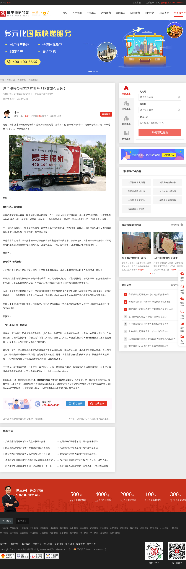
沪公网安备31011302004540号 (90, 549)
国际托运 (150, 12)
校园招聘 (69, 544)
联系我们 (15, 544)
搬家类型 (22, 80)
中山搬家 (94, 533)
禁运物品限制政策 (136, 191)
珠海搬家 (104, 533)
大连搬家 (164, 528)
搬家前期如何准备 (136, 209)
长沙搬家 (104, 528)
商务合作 (91, 544)
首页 (65, 12)
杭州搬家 (74, 528)
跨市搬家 (106, 12)
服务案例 (164, 12)
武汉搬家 (94, 528)
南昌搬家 (24, 533)
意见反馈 (48, 544)
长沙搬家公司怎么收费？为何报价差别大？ (31, 418)
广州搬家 (34, 528)
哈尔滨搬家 (115, 533)
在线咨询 (97, 403)
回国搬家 (135, 12)
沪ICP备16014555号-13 (62, 549)
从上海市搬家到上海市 (134, 258)
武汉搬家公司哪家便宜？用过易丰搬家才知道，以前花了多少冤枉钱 (37, 466)
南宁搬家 (14, 533)
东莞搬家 (74, 533)
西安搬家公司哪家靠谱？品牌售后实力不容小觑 (27, 454)
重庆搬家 (64, 528)
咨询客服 (106, 114)
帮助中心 (37, 544)
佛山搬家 (84, 533)
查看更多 (177, 225)
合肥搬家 (114, 528)
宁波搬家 (34, 533)
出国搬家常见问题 (136, 182)
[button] (90, 71)
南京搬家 (84, 528)
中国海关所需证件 (136, 200)
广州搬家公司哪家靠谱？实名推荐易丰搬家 (25, 441)
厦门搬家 (154, 528)
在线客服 (136, 3)
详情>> (141, 270)
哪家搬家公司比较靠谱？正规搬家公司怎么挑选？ (100, 418)
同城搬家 (91, 12)
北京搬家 (4, 528)
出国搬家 (121, 12)
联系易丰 (150, 3)
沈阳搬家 (174, 528)
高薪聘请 (58, 544)
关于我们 (77, 12)
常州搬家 (54, 533)
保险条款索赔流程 (167, 200)
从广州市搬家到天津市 (165, 258)
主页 (2, 80)
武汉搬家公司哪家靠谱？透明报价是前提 (79, 448)
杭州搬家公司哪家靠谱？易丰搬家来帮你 (79, 441)
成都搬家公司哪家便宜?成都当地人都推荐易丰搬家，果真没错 (34, 460)
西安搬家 (134, 528)
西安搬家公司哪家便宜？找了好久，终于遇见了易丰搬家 (86, 460)
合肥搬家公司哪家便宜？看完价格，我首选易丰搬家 (84, 466)
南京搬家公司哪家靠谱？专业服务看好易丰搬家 (27, 448)
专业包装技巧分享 (167, 191)
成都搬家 (54, 528)
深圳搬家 (44, 528)
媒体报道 (26, 544)
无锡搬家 (44, 533)
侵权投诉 (80, 544)
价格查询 (76, 403)
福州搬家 (144, 528)
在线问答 (11, 80)
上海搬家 (24, 528)
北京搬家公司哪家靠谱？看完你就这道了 (79, 454)
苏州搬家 (64, 533)
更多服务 (179, 12)
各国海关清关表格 (167, 182)
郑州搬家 (124, 528)
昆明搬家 (4, 533)
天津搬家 (14, 528)
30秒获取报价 (160, 132)
